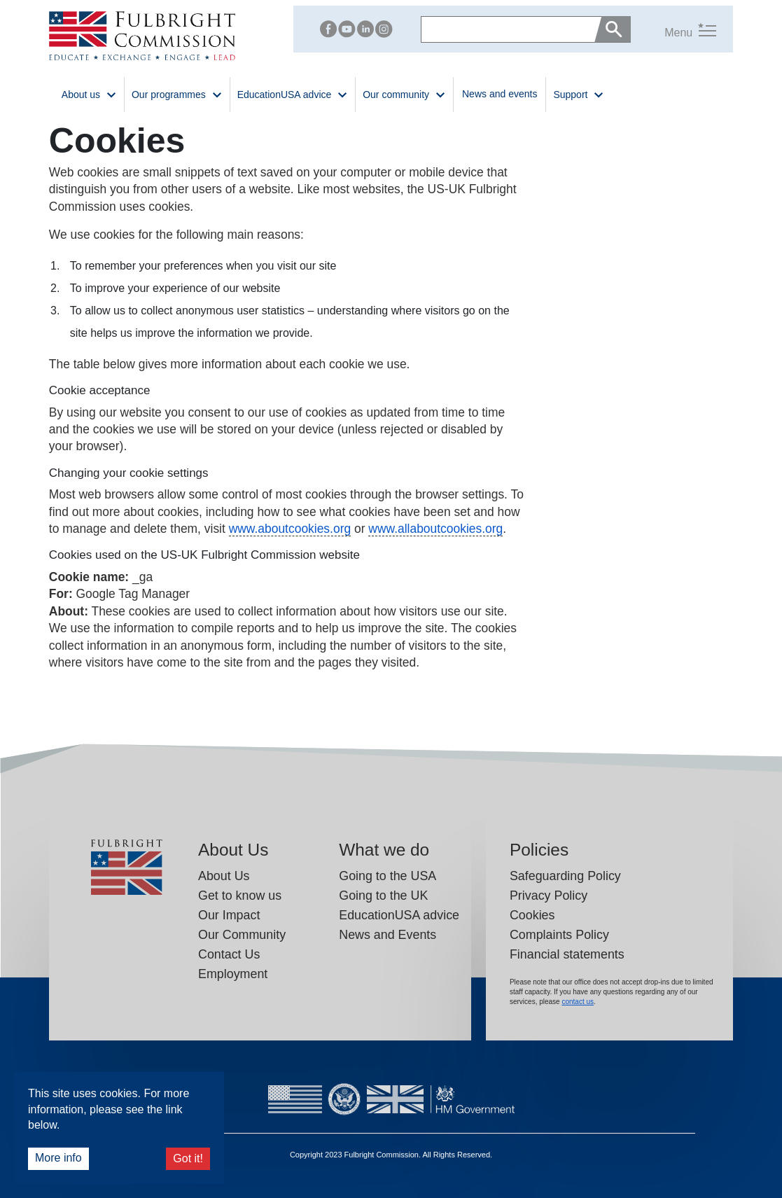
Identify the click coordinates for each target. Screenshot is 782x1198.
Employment (232, 974)
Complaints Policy (559, 935)
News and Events (387, 935)
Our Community (242, 935)
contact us (577, 1001)
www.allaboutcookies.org (435, 529)
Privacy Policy (548, 896)
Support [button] (578, 93)
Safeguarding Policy (565, 876)
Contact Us (229, 954)
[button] (673, 29)
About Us (223, 876)
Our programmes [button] (177, 93)
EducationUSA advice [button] (293, 93)
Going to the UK (383, 896)
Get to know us (239, 896)
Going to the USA (387, 876)
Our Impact (229, 915)
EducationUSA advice (399, 915)
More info (58, 1158)
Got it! (188, 1158)
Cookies (532, 915)
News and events (499, 93)
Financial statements (567, 954)
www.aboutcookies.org (290, 529)
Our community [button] (404, 93)
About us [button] (89, 93)
